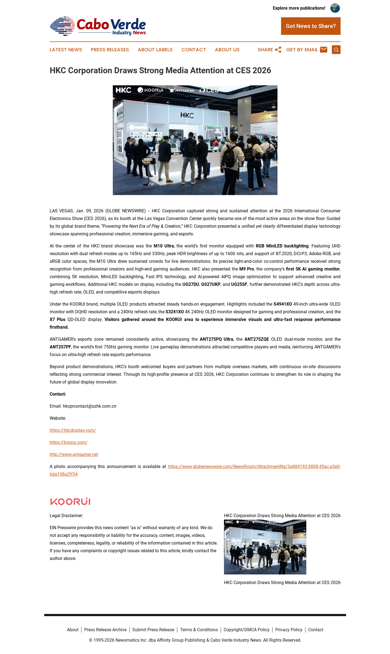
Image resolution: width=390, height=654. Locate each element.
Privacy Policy (288, 629)
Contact (193, 50)
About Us (227, 50)
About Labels (155, 50)
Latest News (66, 50)
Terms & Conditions (199, 629)
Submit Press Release (153, 629)
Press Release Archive (105, 629)
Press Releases (110, 50)
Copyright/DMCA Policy (247, 629)
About (72, 629)
